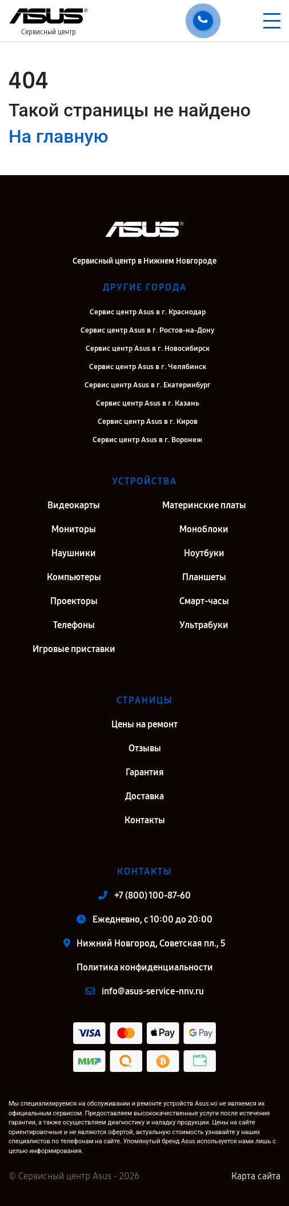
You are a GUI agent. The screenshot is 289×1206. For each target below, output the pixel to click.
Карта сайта (255, 1176)
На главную (58, 136)
